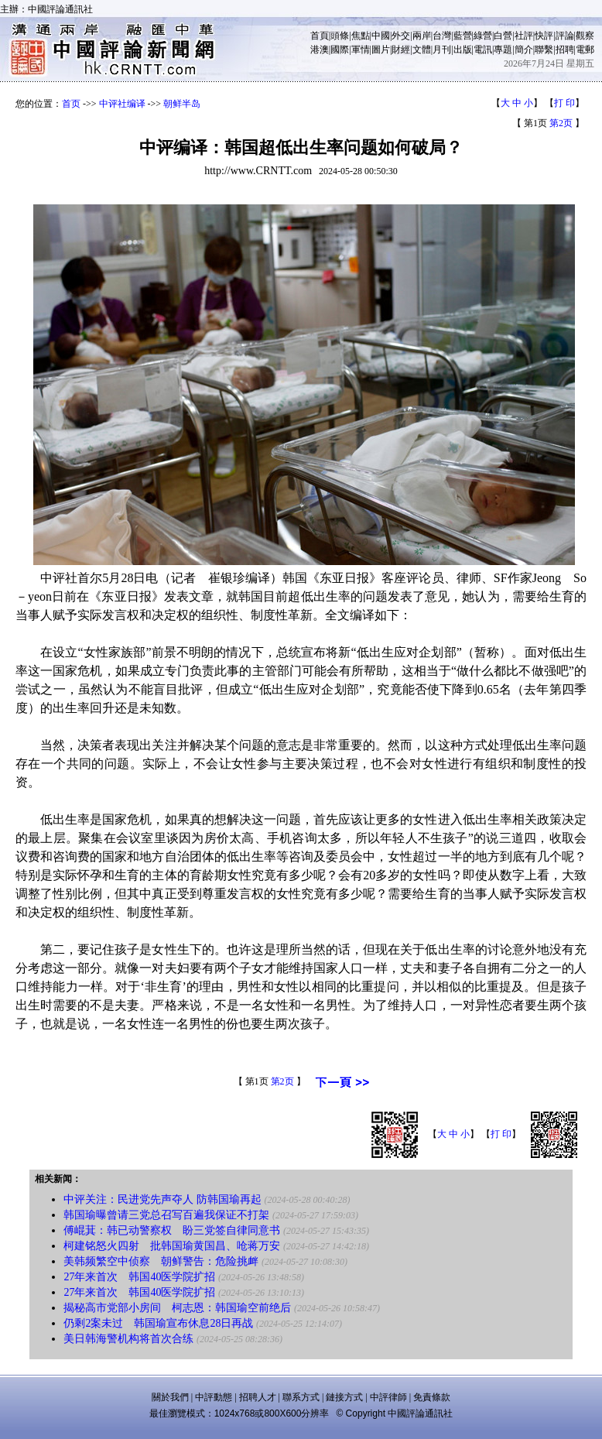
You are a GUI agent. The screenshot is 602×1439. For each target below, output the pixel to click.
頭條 (339, 35)
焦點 (360, 35)
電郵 (585, 49)
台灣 (442, 35)
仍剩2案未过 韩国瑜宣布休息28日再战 (158, 1323)
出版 (462, 49)
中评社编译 (122, 103)
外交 (401, 35)
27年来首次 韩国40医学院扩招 (139, 1277)
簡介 (524, 49)
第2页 (561, 123)
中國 (380, 35)
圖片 (380, 49)
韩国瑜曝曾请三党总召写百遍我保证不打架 (166, 1215)
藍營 (462, 35)
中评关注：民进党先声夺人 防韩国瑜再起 (162, 1199)
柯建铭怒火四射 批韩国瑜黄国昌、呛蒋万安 (171, 1246)
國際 (339, 49)
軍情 (360, 49)
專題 (503, 49)
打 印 (564, 103)
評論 (565, 35)
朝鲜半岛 (181, 103)
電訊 (483, 49)
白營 (503, 35)
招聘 (565, 49)
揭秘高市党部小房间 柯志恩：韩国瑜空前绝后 (177, 1308)
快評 (544, 35)
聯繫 (544, 49)
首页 (71, 103)
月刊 (442, 49)
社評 (524, 35)
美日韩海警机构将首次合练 (128, 1339)
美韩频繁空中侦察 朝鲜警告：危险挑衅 (160, 1261)
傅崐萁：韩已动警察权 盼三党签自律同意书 (171, 1230)
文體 (421, 49)
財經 (401, 49)
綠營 (483, 35)
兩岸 (421, 35)
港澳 (319, 49)
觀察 (585, 35)
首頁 (319, 35)
